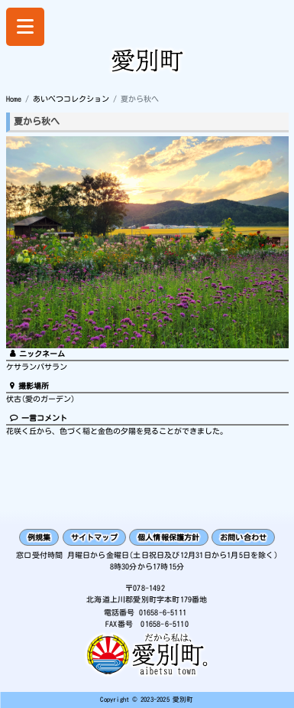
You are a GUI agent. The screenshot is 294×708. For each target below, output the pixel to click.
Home (13, 99)
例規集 (39, 537)
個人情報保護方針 (168, 537)
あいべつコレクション (71, 99)
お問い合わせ (243, 537)
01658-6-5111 (162, 612)
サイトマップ (94, 537)
